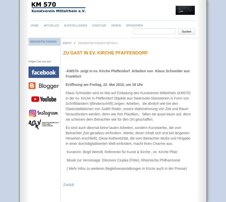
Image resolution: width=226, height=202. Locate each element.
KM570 (67, 43)
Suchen (186, 31)
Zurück (68, 185)
